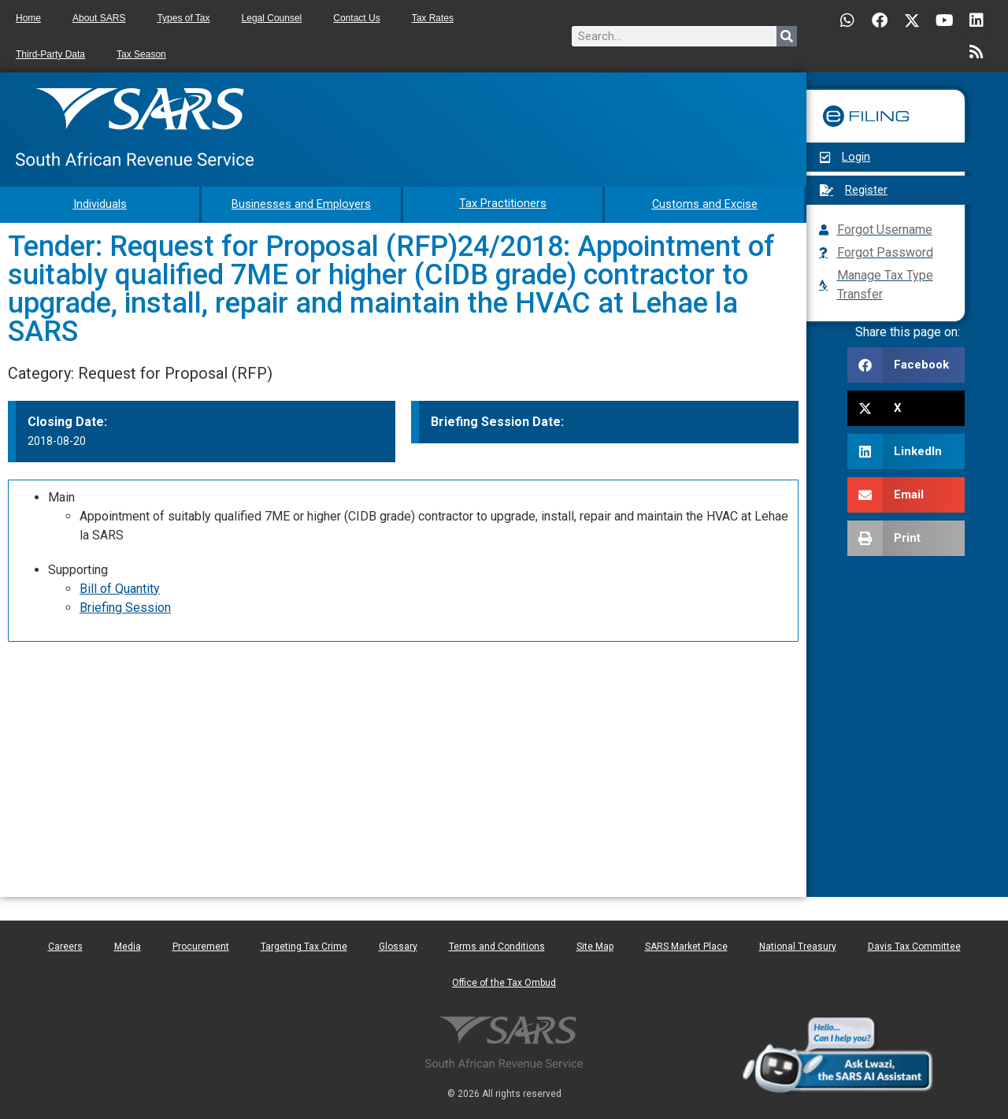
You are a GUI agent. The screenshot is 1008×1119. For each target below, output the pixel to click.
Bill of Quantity (120, 587)
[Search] (786, 36)
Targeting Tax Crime (304, 944)
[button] (906, 365)
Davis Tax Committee (914, 944)
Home (28, 18)
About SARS (98, 18)
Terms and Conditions (497, 944)
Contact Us (356, 18)
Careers (65, 944)
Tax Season (141, 54)
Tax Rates (433, 18)
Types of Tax (183, 18)
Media (127, 944)
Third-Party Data (50, 54)
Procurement (200, 944)
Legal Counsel (272, 18)
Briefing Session (125, 605)
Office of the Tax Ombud (504, 981)
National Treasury (797, 944)
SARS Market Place (686, 944)
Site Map (594, 944)
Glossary (398, 944)
